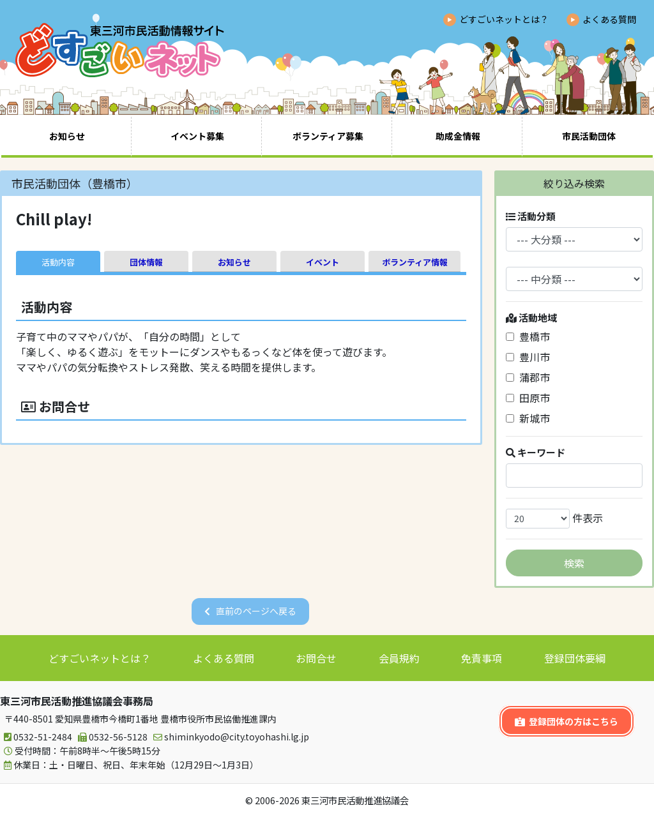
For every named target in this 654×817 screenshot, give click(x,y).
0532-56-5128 (111, 737)
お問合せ (316, 658)
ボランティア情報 (415, 262)
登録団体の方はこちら (566, 721)
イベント (322, 262)
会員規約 (399, 658)
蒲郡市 (528, 377)
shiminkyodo (229, 737)
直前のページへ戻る (256, 610)
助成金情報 (458, 136)
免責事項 (481, 658)
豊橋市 (528, 336)
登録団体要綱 (574, 658)
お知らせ (67, 136)
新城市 (528, 418)
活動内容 (58, 262)
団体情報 (146, 262)
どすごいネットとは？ (504, 19)
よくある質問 (609, 19)
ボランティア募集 (328, 136)
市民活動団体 (589, 136)
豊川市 (528, 356)
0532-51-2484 (36, 737)
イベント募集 (197, 136)
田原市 (528, 397)
